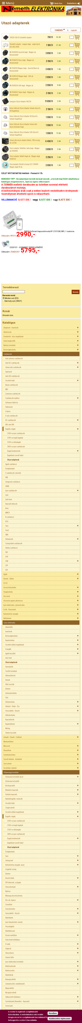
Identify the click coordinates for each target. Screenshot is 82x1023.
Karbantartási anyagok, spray (14, 864)
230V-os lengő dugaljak (15, 437)
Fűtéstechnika (10, 701)
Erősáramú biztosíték (12, 781)
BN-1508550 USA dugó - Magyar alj (21, 85)
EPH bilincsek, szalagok (13, 882)
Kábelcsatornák (10, 966)
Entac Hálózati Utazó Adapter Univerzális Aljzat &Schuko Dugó (23, 125)
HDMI (7, 486)
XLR (6, 569)
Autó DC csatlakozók (12, 362)
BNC (6, 389)
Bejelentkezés (72, 3)
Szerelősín (8, 904)
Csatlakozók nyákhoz (12, 398)
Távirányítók (9, 666)
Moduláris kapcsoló (11, 789)
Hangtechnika (8, 591)
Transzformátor (10, 908)
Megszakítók (9, 988)
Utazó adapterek (13, 459)
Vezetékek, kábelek (10, 767)
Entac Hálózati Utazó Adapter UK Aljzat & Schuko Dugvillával (24, 117)
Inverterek (8, 631)
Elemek (7, 679)
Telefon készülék (10, 732)
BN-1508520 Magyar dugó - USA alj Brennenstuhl (21, 77)
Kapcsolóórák (9, 719)
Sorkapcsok (9, 538)
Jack (6, 494)
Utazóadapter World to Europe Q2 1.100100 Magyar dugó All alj (24, 165)
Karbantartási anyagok (10, 613)
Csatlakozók (7, 354)
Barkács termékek (9, 345)
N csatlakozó (9, 516)
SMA (6, 534)
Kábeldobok (9, 917)
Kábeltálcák (9, 974)
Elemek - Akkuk (8, 578)
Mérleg (7, 728)
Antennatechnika (11, 693)
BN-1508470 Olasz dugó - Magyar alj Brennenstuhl (22, 61)
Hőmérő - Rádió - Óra (12, 706)
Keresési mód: (9, 295)
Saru (6, 525)
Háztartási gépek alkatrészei (13, 600)
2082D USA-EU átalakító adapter (21, 37)
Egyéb (5, 574)
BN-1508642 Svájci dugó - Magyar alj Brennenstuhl (22, 93)
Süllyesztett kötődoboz (12, 996)
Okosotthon (7, 750)
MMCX (7, 512)
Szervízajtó (9, 1005)
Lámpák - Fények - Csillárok (12, 737)
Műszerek (6, 745)
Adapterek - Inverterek (10, 327)
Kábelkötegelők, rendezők (14, 798)
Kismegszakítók (10, 979)
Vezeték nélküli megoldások (14, 644)
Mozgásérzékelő (10, 992)
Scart (7, 530)
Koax (6, 508)
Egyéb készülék (10, 653)
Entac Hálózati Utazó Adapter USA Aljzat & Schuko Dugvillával (24, 133)
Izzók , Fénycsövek (9, 609)
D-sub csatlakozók (11, 415)
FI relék (7, 944)
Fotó (6, 697)
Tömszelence (9, 952)
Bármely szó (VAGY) (13, 301)
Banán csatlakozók (11, 384)
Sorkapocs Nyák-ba (11, 402)
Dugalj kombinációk (13, 450)
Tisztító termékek (11, 671)
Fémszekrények (10, 886)
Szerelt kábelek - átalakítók (12, 759)
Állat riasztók (9, 684)
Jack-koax (8, 499)
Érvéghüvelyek (10, 468)
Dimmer (7, 688)
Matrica (7, 891)
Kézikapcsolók (10, 785)
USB (6, 560)
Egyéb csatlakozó (11, 464)
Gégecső (8, 948)
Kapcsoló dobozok (11, 503)
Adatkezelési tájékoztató (59, 1019)
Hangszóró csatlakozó (12, 481)
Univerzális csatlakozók (13, 367)
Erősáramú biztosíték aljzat (14, 776)
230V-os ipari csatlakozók (16, 433)
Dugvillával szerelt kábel (15, 455)
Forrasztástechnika (9, 587)
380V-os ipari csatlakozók (16, 446)
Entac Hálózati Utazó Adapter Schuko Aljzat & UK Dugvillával (25, 109)
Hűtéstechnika (10, 715)
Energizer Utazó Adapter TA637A (20, 101)
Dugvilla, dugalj (10, 428)
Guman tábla (9, 957)
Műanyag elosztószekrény (13, 895)
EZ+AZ (5, 582)
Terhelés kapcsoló (11, 794)
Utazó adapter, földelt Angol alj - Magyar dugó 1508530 (25, 157)
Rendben (53, 1013)
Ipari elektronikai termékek (14, 961)
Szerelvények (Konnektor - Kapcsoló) (17, 1001)
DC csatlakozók (10, 420)
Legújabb (74, 30)
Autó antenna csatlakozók (14, 358)
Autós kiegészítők (9, 340)
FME (6, 477)
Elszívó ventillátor (11, 935)
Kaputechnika (9, 640)
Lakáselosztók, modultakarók (15, 983)
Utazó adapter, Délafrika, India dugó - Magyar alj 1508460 (25, 149)
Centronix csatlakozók (12, 393)
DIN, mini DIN (9, 424)
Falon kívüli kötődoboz (12, 939)
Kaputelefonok (10, 723)
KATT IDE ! (65, 199)
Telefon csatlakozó (11, 547)
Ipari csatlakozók (11, 490)
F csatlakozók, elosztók (13, 472)
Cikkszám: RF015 (8, 236)
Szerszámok (7, 763)
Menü (10, 3)
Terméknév (59, 30)
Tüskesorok (9, 406)
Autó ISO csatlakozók (12, 376)
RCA (6, 521)
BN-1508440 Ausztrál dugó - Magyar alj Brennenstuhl (23, 53)
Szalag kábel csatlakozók (13, 543)
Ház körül (6, 596)
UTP (6, 565)
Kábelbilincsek (10, 930)
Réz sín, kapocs (10, 900)
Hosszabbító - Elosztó (12, 710)
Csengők (8, 649)
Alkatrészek (7, 332)
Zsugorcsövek (9, 807)
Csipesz (8, 411)
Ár (68, 30)
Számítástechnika (9, 754)
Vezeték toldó (10, 380)
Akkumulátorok (10, 675)
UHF (6, 556)
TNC (6, 552)
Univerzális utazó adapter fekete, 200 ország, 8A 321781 (25, 141)
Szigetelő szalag (10, 869)
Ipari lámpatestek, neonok (14, 922)
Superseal (8, 371)
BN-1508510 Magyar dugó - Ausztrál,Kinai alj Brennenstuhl (24, 69)
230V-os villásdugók (14, 442)
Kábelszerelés (9, 970)
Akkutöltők (9, 627)
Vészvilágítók (9, 926)
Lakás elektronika (9, 622)
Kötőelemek (7, 618)
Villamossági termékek (10, 772)
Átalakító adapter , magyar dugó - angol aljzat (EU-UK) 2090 (25, 45)
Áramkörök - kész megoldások (13, 336)
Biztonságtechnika (9, 349)
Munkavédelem (8, 741)
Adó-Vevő (8, 657)
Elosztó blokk (9, 877)
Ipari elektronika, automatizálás (14, 604)
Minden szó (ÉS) (11, 298)
